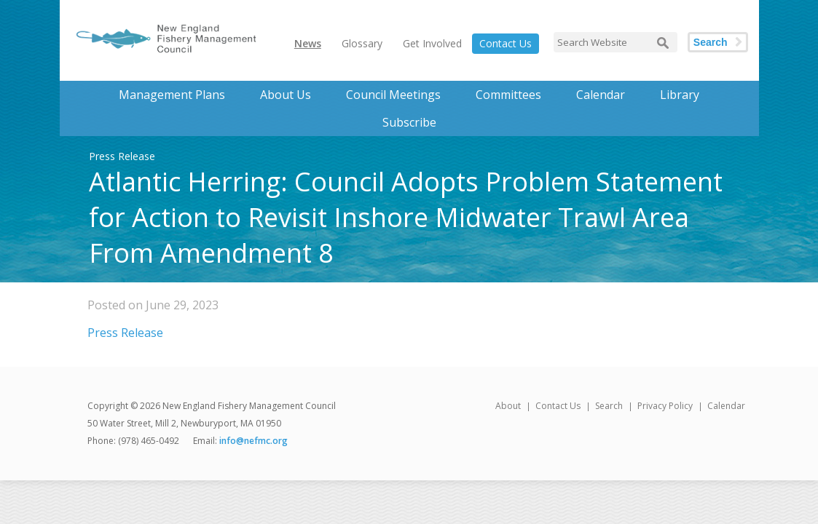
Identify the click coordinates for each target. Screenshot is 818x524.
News (307, 43)
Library (679, 95)
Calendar (600, 95)
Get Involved (432, 43)
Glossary (362, 43)
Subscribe (409, 122)
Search (710, 42)
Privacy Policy (665, 406)
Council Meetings (393, 95)
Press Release (125, 333)
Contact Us (505, 43)
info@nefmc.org (253, 440)
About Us (285, 95)
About (508, 406)
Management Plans (172, 95)
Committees (508, 95)
